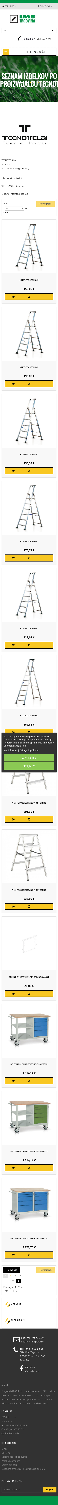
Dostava (6, 1452)
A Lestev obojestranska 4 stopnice (29, 890)
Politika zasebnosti (11, 1460)
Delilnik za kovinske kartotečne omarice (29, 977)
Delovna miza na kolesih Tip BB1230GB (29, 1238)
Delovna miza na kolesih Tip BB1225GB (29, 1064)
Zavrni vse (29, 757)
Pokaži (6, 203)
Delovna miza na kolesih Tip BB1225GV (29, 1151)
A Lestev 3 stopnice (29, 280)
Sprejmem (29, 766)
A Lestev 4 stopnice (29, 367)
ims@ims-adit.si (13, 1433)
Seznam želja (19, 1320)
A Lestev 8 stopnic (29, 715)
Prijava (49, 1489)
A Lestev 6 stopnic (29, 541)
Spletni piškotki (9, 1464)
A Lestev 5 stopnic (29, 454)
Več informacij (11, 750)
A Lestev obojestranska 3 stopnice (29, 803)
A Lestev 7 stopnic (29, 628)
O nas (4, 1448)
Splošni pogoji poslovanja (14, 1456)
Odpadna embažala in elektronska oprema (23, 1468)
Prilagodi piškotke (29, 750)
